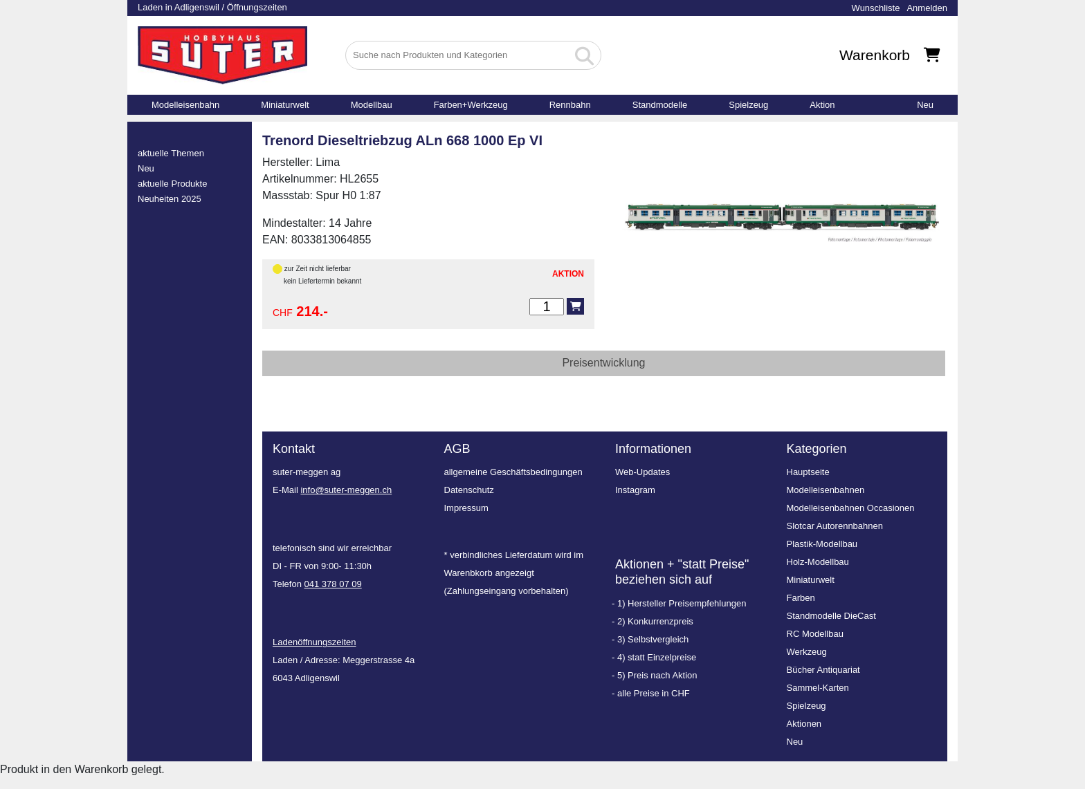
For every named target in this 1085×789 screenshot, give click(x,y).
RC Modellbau (815, 634)
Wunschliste (876, 8)
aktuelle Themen (171, 153)
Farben (801, 598)
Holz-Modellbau (818, 562)
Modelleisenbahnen (826, 490)
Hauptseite (808, 472)
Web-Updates (642, 472)
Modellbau (371, 105)
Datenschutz (469, 490)
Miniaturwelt (285, 105)
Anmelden (926, 8)
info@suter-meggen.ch (346, 490)
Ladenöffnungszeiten (314, 642)
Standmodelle (660, 105)
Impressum (466, 508)
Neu (925, 105)
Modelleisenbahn (185, 105)
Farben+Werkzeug (471, 105)
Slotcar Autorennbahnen (835, 526)
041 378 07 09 (333, 584)
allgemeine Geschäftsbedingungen (513, 472)
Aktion (822, 105)
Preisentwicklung (603, 363)
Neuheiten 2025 (169, 199)
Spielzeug (748, 105)
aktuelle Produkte (172, 183)
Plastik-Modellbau (822, 544)
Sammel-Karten (818, 688)
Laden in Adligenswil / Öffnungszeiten (212, 7)
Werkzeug (807, 652)
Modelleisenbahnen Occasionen (851, 508)
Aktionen (804, 723)
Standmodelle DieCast (831, 616)
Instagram (635, 490)
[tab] (603, 363)
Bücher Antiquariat (823, 670)
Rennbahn (570, 105)
